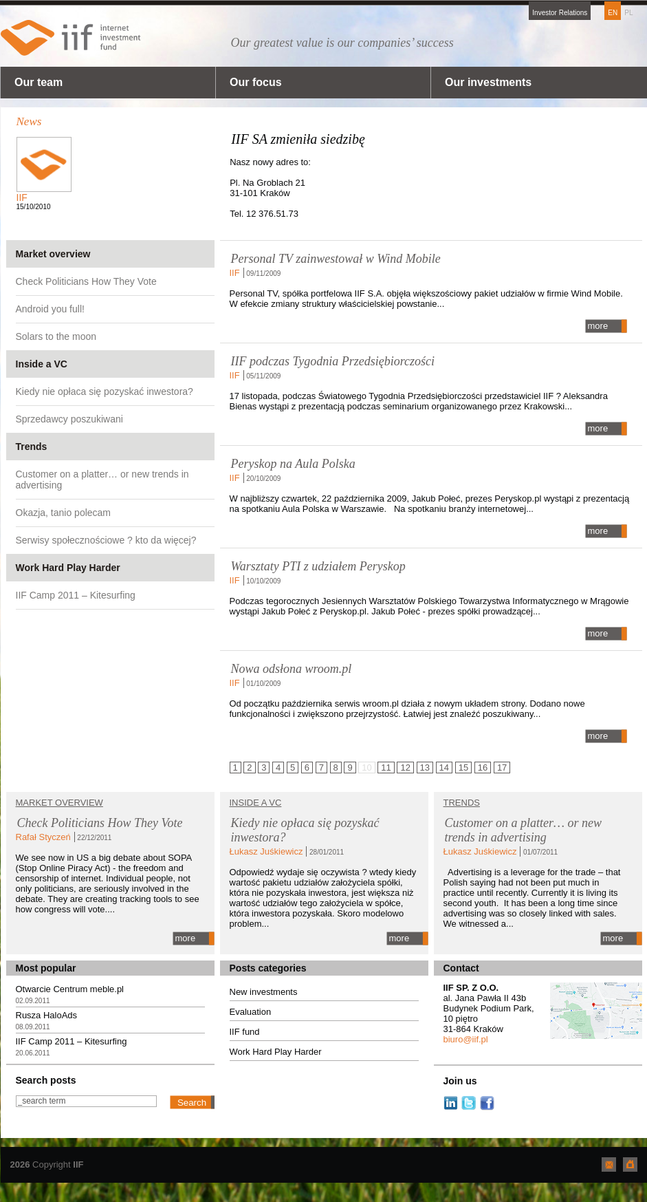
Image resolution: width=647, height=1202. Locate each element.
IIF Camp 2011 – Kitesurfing (75, 595)
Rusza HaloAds (47, 1015)
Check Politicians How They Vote (86, 281)
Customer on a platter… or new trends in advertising (102, 480)
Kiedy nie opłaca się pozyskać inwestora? (104, 391)
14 (444, 767)
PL (628, 13)
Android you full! (50, 308)
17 (502, 767)
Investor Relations (559, 13)
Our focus (256, 82)
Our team (38, 82)
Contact (461, 968)
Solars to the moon (56, 336)
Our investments (488, 82)
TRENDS (461, 802)
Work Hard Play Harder (68, 567)
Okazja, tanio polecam (63, 512)
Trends (31, 446)
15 (463, 767)
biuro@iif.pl (465, 1039)
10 (366, 767)
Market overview (53, 253)
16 (482, 767)
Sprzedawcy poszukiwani (69, 419)
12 (405, 767)
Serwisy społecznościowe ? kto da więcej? (106, 540)
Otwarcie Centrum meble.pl (70, 989)
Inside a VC (41, 363)
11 (386, 767)
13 (425, 767)
